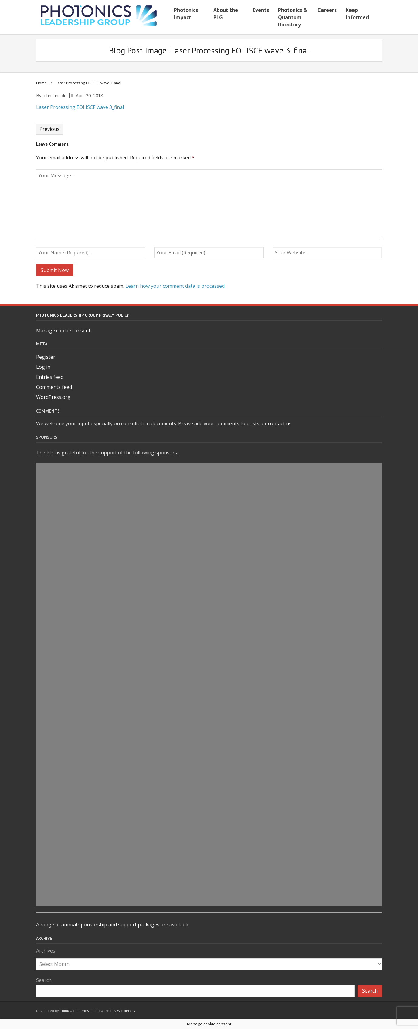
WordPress (126, 1010)
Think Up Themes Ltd (77, 1010)
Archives (45, 950)
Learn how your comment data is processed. (175, 286)
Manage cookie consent (63, 330)
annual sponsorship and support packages (110, 924)
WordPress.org (53, 397)
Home (41, 83)
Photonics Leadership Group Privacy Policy (82, 315)
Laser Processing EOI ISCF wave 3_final (80, 107)
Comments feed (54, 387)
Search (44, 980)
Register (45, 357)
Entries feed (49, 377)
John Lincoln (54, 95)
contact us (279, 423)
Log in (43, 367)
